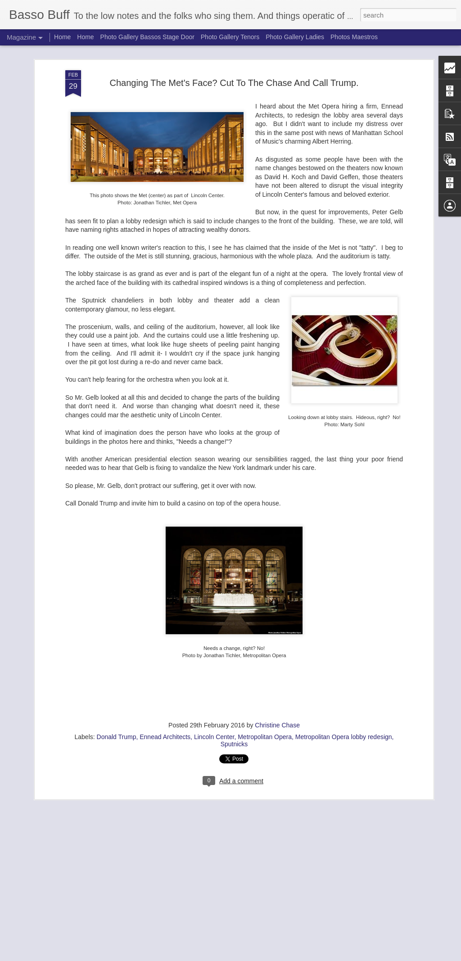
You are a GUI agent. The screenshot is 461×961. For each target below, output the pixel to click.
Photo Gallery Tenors (230, 37)
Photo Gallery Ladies (295, 37)
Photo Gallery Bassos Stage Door (148, 37)
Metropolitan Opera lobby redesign (343, 736)
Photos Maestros (354, 37)
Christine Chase (277, 724)
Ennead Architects (165, 736)
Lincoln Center (214, 736)
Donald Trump (116, 736)
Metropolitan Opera (265, 736)
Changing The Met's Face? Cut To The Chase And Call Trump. (233, 82)
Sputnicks (234, 743)
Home (62, 37)
